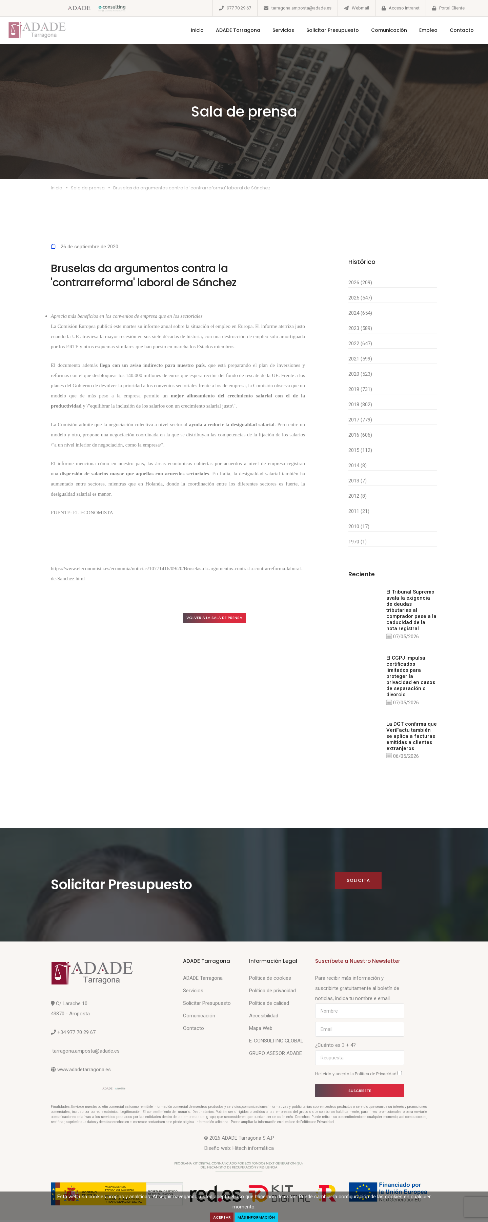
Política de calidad (269, 1005)
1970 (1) (357, 542)
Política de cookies (270, 980)
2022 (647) (360, 343)
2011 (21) (358, 511)
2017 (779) (360, 420)
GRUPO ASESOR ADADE (275, 1055)
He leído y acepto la (358, 1075)
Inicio (188, 30)
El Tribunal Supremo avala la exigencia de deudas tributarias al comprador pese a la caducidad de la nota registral (411, 610)
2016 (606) (360, 435)
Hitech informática (253, 1150)
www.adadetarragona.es (84, 1072)
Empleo (419, 30)
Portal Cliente (452, 8)
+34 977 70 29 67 (76, 1034)
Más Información (258, 1217)
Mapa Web (260, 1030)
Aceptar (220, 1217)
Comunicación (380, 30)
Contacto (453, 30)
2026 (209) (360, 282)
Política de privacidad (272, 993)
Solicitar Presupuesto (324, 30)
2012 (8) (357, 496)
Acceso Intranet (404, 8)
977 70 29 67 (239, 8)
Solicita (358, 882)
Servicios (274, 30)
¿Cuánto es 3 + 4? (335, 1047)
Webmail (360, 8)
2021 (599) (360, 359)
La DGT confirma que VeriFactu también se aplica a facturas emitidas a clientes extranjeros (411, 737)
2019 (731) (360, 389)
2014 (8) (357, 465)
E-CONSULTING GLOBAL (276, 1043)
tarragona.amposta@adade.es (301, 8)
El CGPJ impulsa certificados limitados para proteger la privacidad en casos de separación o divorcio (410, 677)
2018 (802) (360, 404)
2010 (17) (358, 526)
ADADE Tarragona (229, 30)
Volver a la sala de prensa (221, 618)
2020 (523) (360, 374)
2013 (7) (357, 481)
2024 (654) (360, 313)
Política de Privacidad (376, 1075)
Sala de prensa (88, 188)
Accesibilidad (263, 1018)
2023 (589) (360, 328)
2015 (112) (360, 450)
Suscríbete (360, 1092)
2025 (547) (360, 298)
